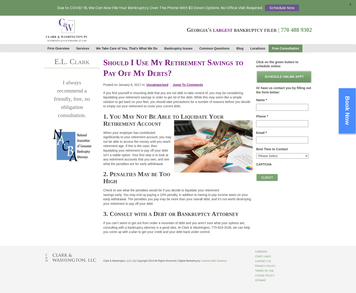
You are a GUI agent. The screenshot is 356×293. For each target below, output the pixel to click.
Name (261, 100)
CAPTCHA (264, 164)
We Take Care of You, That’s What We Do (126, 48)
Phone (262, 116)
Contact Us (263, 261)
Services (82, 48)
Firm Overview (58, 48)
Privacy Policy (265, 266)
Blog (239, 48)
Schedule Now (281, 7)
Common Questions (214, 48)
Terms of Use (264, 270)
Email (261, 133)
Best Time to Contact (272, 149)
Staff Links (263, 256)
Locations (257, 48)
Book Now (347, 110)
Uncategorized (157, 85)
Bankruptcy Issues (178, 48)
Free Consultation (285, 48)
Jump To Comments (188, 85)
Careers (261, 251)
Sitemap (260, 280)
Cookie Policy (264, 275)
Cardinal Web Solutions (214, 260)
